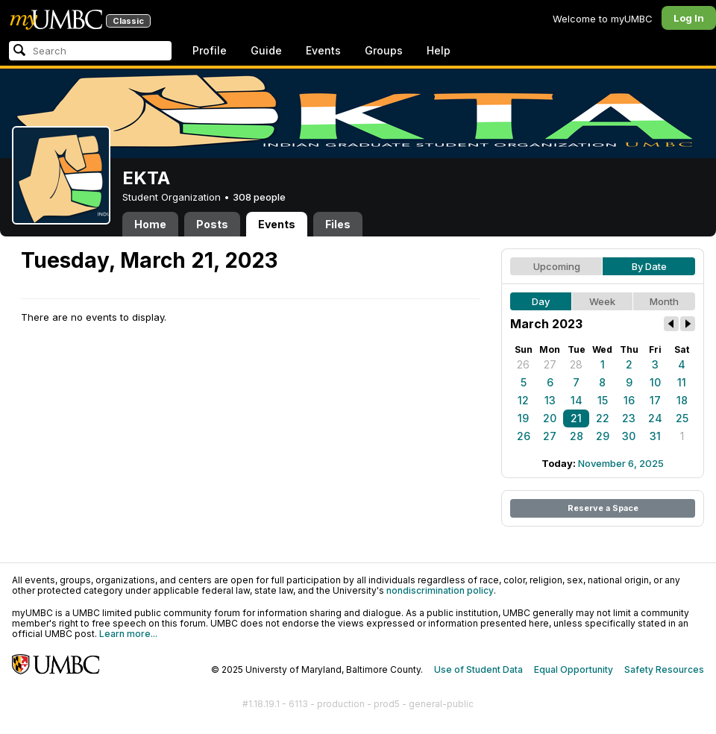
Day (541, 301)
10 (655, 382)
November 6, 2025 (621, 463)
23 (628, 418)
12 (523, 400)
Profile (209, 50)
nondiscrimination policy (440, 590)
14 (576, 400)
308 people (259, 197)
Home (150, 224)
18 (682, 400)
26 (523, 364)
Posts (212, 224)
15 (602, 400)
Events (323, 50)
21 (576, 418)
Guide (266, 50)
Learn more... (128, 633)
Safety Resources (664, 669)
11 (681, 382)
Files (338, 224)
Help (438, 50)
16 (629, 400)
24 (655, 418)
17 (655, 400)
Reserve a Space (603, 508)
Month (664, 301)
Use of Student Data (478, 669)
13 (550, 400)
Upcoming (556, 266)
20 (549, 418)
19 (523, 418)
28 (576, 364)
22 (602, 418)
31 (655, 436)
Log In (688, 18)
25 (682, 418)
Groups (384, 50)
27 (550, 364)
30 (628, 436)
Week (602, 301)
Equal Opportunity (573, 669)
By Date (649, 266)
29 (602, 436)
